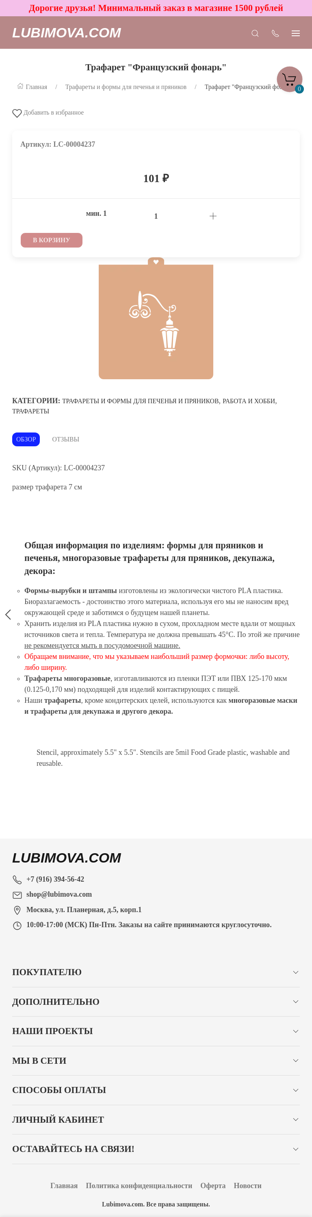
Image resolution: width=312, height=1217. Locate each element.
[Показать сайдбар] (296, 32)
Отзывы (65, 439)
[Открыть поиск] (255, 32)
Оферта (212, 1186)
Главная (64, 1186)
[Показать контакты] (275, 32)
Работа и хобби (249, 401)
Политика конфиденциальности (139, 1186)
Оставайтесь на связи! (73, 1149)
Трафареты (30, 411)
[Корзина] (289, 77)
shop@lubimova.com (59, 894)
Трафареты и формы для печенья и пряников (140, 401)
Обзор (26, 439)
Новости (248, 1186)
